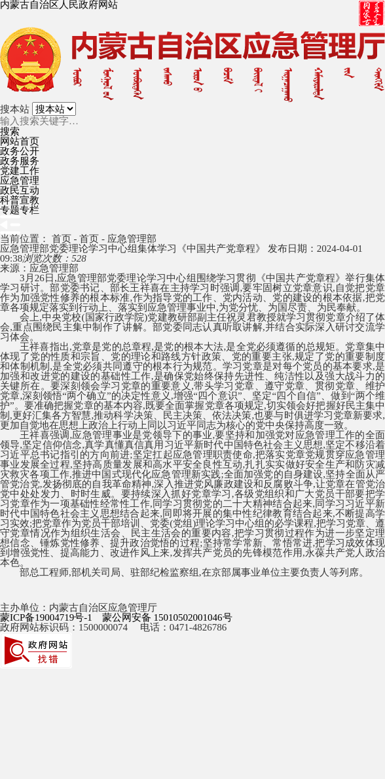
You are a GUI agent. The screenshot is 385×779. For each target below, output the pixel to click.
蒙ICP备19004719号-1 (46, 617)
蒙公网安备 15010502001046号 (167, 617)
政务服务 (19, 161)
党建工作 (19, 170)
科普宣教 (19, 200)
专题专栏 (19, 210)
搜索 (10, 132)
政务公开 (19, 151)
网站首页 (19, 141)
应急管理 (19, 180)
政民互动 (19, 190)
